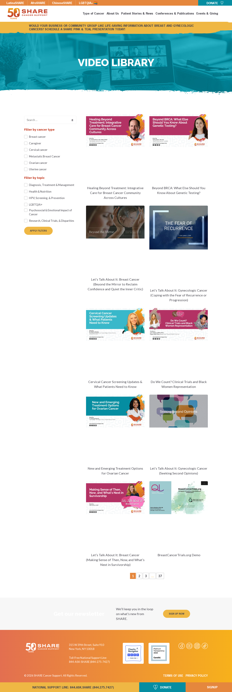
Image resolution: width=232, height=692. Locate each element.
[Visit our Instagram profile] (197, 646)
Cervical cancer (38, 149)
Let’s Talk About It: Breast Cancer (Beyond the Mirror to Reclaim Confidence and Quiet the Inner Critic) (115, 284)
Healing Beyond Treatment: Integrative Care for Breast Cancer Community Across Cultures (115, 192)
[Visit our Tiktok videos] (205, 646)
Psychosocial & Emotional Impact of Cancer (50, 212)
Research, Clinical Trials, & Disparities (51, 220)
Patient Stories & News (137, 13)
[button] (224, 14)
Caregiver (35, 143)
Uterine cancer (38, 169)
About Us (113, 13)
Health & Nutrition (40, 191)
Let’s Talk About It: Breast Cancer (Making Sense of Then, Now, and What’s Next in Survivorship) (115, 560)
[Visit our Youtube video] (189, 646)
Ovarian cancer (38, 162)
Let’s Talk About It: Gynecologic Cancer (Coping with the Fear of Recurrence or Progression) (178, 295)
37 (161, 575)
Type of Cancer (93, 13)
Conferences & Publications (174, 13)
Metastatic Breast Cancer (44, 156)
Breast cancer (37, 136)
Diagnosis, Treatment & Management (51, 185)
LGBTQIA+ (35, 204)
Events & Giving (207, 13)
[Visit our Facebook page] (182, 646)
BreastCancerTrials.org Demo (178, 555)
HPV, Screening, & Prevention (47, 198)
